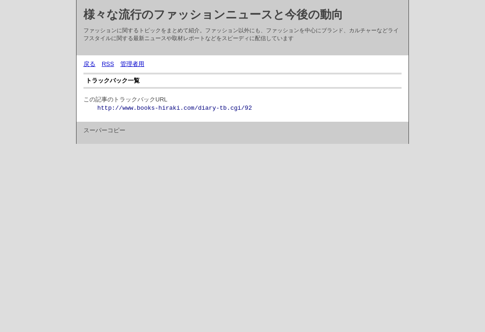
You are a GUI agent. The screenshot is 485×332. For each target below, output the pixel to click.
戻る (89, 63)
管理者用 (132, 63)
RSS (108, 63)
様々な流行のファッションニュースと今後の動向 (213, 14)
